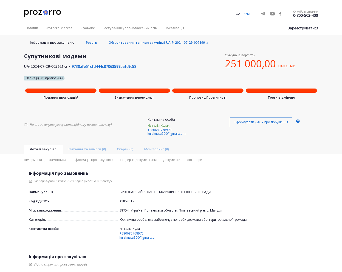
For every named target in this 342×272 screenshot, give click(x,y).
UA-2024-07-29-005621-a (45, 66)
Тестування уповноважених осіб (129, 28)
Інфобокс (87, 28)
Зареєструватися (303, 28)
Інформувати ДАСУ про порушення (261, 122)
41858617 (126, 201)
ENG (246, 13)
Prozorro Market (58, 28)
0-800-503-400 (305, 15)
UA (238, 13)
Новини (31, 28)
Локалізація (174, 28)
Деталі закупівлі (43, 149)
